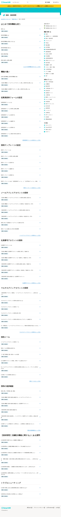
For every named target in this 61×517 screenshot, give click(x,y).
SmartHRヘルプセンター (6, 19)
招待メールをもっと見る (34, 381)
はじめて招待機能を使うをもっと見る (31, 66)
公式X (58, 507)
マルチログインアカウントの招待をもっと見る (29, 332)
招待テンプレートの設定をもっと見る (31, 187)
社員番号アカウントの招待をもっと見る (31, 283)
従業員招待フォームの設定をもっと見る (31, 140)
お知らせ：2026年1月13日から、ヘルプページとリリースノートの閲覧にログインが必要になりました (30, 6)
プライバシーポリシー (39, 507)
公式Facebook (50, 507)
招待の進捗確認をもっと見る (33, 430)
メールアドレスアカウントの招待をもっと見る (29, 235)
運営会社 (29, 507)
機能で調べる (14, 19)
